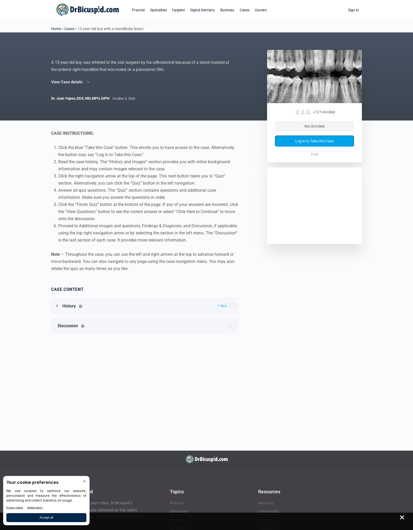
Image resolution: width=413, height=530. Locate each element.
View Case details (70, 82)
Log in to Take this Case (314, 141)
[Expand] (57, 305)
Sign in (353, 10)
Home (56, 29)
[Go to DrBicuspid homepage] (87, 9)
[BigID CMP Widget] (46, 502)
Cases (69, 29)
